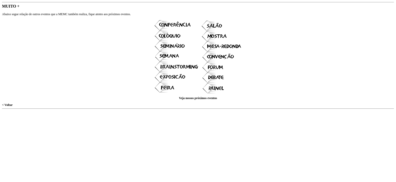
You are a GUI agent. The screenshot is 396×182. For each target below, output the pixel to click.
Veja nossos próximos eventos (198, 98)
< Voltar (7, 105)
